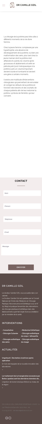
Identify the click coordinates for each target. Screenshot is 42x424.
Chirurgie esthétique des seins (11, 340)
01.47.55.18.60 (7, 410)
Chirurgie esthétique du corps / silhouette (30, 335)
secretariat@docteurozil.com (22, 410)
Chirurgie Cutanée (10, 333)
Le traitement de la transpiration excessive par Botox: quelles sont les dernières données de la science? (21, 377)
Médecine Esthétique (31, 330)
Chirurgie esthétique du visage (30, 340)
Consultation (8, 330)
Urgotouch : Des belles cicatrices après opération (17, 359)
